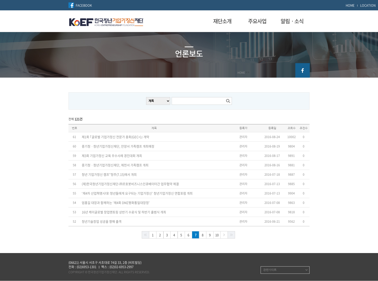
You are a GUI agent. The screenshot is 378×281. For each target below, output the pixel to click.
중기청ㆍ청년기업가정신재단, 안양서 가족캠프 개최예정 (118, 146)
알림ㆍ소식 (292, 21)
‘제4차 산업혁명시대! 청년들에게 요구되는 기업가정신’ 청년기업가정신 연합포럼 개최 (137, 193)
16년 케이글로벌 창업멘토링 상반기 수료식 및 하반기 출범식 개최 (124, 212)
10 (217, 235)
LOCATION (368, 5)
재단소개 (222, 21)
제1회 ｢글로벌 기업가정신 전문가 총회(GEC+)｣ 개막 (115, 137)
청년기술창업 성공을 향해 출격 (102, 221)
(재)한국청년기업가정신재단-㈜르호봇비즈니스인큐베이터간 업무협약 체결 (130, 184)
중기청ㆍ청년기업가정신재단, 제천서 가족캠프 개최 (115, 165)
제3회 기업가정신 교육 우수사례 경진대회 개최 (112, 156)
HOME (350, 5)
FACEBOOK (84, 5)
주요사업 (257, 21)
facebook (302, 70)
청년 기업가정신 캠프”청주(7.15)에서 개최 (109, 174)
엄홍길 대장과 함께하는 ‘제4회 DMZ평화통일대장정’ (116, 203)
